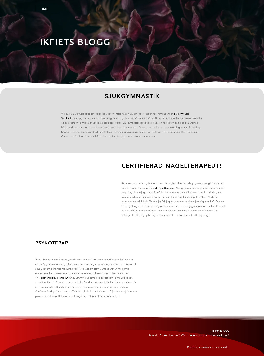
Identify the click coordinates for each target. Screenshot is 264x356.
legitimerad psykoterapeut (53, 277)
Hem (44, 9)
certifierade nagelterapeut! (160, 187)
